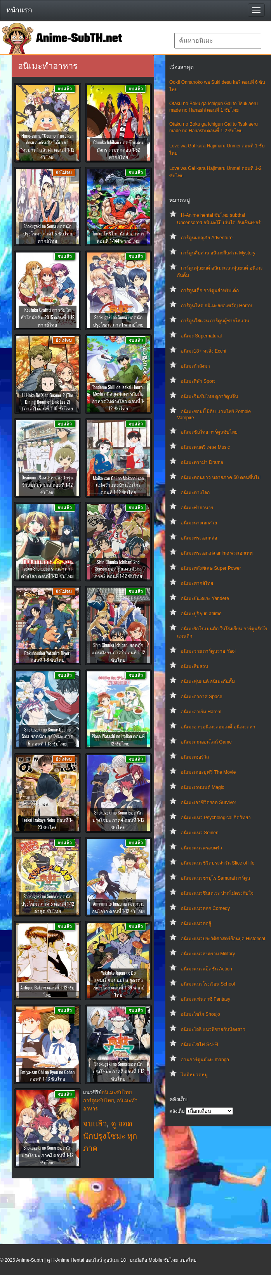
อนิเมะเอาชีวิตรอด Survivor (208, 802)
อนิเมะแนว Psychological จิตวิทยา (216, 817)
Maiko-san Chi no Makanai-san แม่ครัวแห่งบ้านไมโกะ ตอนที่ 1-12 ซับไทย (118, 485)
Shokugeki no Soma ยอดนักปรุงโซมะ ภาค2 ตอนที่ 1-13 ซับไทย (118, 1071)
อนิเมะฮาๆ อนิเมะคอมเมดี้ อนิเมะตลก (218, 727)
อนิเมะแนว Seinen (200, 832)
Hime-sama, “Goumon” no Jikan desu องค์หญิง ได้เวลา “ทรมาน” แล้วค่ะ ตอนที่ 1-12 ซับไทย (48, 146)
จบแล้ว (95, 1123)
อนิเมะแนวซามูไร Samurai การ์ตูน (215, 878)
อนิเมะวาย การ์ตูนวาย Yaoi (208, 651)
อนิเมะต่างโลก (195, 492)
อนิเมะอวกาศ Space (201, 696)
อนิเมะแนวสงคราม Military (208, 953)
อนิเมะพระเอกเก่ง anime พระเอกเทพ (217, 553)
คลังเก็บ (177, 1111)
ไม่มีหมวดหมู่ (194, 1074)
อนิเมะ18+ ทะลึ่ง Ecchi (203, 351)
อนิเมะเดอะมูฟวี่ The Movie (208, 772)
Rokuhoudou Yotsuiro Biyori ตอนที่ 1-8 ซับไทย (47, 656)
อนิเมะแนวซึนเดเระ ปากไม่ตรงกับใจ (217, 893)
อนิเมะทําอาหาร (197, 507)
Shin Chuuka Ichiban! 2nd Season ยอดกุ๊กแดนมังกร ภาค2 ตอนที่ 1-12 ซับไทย (118, 569)
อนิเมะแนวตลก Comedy (205, 908)
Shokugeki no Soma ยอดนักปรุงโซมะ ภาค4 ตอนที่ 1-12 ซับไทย (118, 819)
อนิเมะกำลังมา (195, 366)
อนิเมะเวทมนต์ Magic (202, 787)
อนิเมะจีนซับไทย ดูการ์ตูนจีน (209, 396)
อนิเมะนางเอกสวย (199, 523)
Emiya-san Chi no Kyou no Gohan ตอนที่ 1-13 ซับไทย (47, 1075)
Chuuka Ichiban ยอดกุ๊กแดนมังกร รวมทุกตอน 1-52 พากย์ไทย (118, 149)
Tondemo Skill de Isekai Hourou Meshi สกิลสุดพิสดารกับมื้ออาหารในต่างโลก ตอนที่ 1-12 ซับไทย (118, 398)
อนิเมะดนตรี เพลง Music (205, 447)
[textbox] (217, 40)
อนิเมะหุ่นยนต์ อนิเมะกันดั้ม (208, 681)
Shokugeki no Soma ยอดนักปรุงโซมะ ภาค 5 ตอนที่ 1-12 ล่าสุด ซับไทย (47, 903)
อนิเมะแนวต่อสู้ (196, 923)
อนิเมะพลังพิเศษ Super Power (211, 568)
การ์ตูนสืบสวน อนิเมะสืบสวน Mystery (218, 253)
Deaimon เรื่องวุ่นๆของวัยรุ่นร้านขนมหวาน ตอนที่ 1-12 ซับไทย (47, 484)
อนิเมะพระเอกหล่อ (199, 538)
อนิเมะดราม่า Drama (202, 462)
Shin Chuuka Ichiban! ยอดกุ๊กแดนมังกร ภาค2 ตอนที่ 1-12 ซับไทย (118, 652)
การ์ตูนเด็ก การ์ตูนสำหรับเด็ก (210, 290)
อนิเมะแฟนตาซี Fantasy (205, 999)
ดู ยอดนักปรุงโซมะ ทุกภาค (110, 1136)
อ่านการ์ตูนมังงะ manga (205, 1059)
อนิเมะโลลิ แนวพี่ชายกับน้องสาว (213, 1029)
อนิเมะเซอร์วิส (195, 757)
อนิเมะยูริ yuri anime (201, 613)
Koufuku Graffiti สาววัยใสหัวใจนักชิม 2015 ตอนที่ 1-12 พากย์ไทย (48, 317)
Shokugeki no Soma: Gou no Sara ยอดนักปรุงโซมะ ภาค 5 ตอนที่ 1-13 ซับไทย (47, 736)
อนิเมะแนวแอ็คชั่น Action (206, 969)
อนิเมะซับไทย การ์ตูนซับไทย (209, 432)
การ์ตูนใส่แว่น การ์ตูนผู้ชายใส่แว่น (215, 320)
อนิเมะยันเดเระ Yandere (205, 598)
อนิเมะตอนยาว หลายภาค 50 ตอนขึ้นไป (221, 477)
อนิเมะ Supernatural (201, 336)
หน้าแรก (19, 10)
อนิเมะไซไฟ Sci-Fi (199, 1044)
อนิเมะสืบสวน (194, 666)
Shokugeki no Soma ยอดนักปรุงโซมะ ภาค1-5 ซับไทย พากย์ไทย (47, 233)
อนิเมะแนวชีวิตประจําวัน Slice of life (217, 863)
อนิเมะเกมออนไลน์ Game (206, 742)
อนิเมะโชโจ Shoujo (200, 1014)
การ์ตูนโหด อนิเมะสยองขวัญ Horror (216, 305)
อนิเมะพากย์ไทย (197, 583)
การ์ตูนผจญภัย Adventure (207, 237)
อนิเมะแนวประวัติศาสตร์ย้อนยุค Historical (223, 938)
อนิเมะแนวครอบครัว (201, 848)
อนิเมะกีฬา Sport (198, 381)
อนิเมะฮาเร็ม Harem (201, 711)
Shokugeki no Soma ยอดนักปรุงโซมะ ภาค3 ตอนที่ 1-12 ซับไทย (47, 1155)
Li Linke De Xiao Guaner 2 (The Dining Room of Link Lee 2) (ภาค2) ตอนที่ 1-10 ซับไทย (47, 402)
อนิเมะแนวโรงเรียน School (208, 984)
